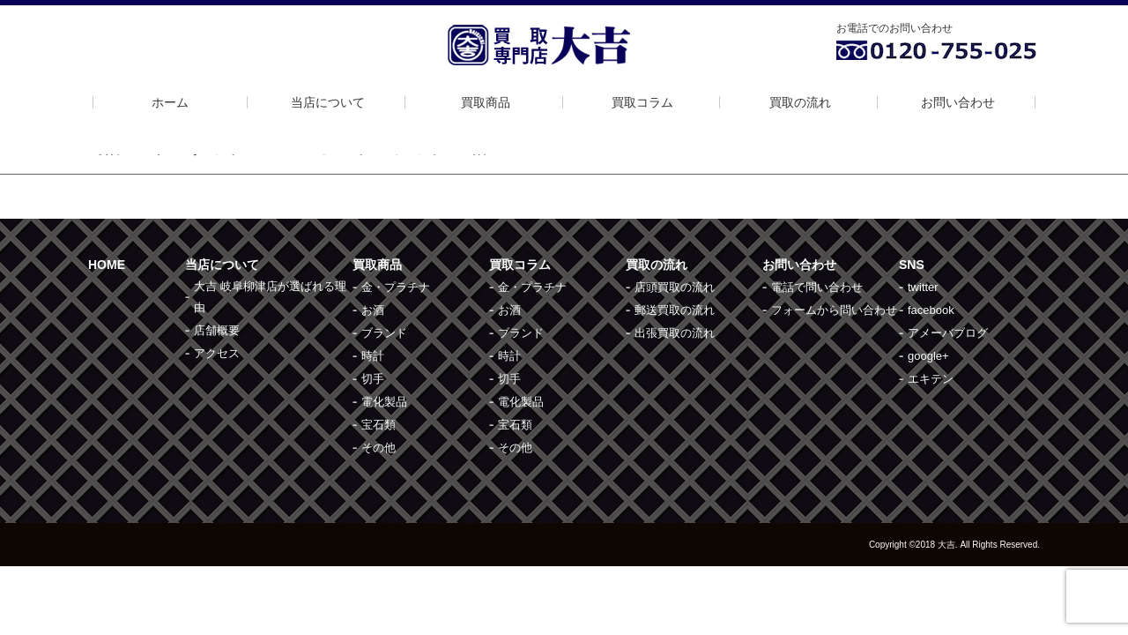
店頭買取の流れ (674, 287)
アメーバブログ (948, 333)
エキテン (931, 378)
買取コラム (642, 102)
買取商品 (485, 102)
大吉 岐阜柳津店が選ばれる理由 (270, 297)
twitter (923, 287)
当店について (328, 102)
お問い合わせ (958, 102)
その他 (378, 447)
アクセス (217, 353)
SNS (911, 265)
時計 (372, 355)
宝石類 (378, 424)
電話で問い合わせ (817, 287)
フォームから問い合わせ (834, 310)
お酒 (372, 310)
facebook (931, 310)
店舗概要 (217, 330)
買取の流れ (800, 102)
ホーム (170, 102)
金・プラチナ (395, 287)
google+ (928, 355)
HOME (106, 265)
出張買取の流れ (674, 333)
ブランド (384, 333)
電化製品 (384, 401)
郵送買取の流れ (674, 310)
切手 (372, 378)
